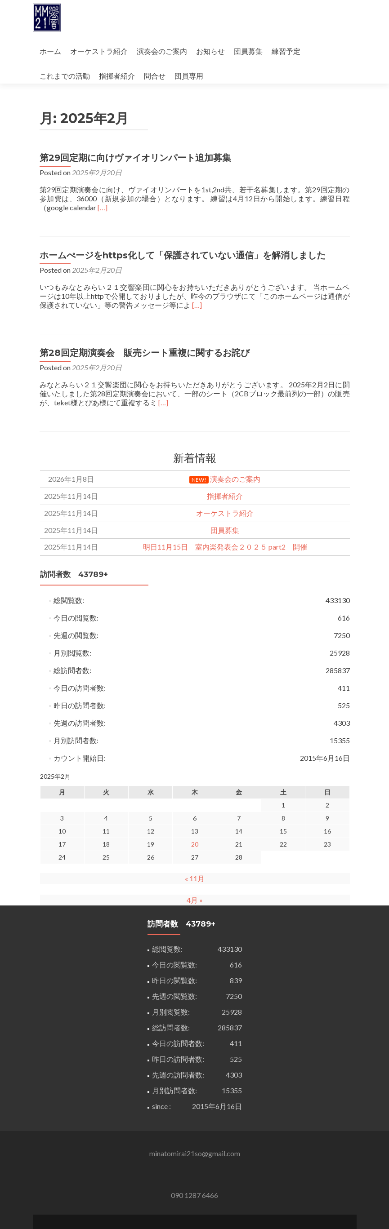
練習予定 (286, 51)
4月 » (195, 850)
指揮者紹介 (117, 75)
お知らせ (210, 51)
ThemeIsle (231, 1209)
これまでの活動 (65, 75)
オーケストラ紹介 (99, 51)
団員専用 (188, 75)
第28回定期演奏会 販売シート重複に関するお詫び (145, 303)
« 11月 (195, 829)
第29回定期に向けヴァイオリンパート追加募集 (135, 108)
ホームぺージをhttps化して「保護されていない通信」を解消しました (183, 205)
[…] (102, 158)
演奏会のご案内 (162, 51)
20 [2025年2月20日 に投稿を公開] (194, 795)
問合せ (154, 75)
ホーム (50, 51)
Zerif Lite (157, 1209)
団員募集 (248, 51)
